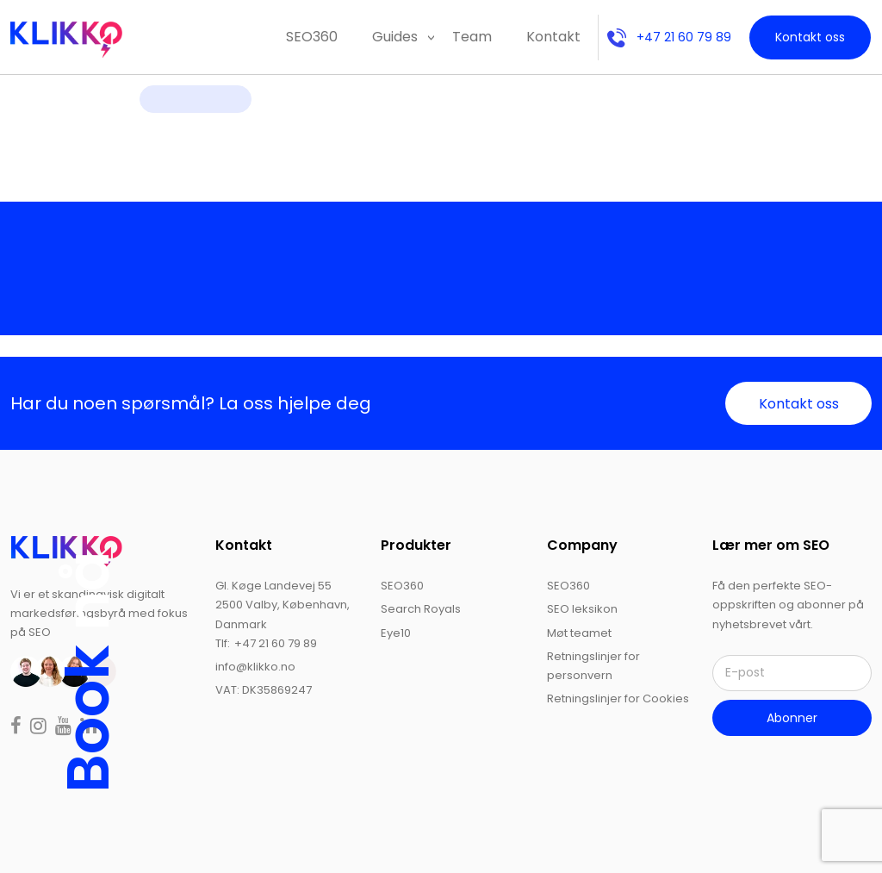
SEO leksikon (582, 609)
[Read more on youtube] (65, 728)
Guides (395, 37)
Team (472, 37)
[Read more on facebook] (17, 728)
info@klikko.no (255, 666)
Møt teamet (579, 633)
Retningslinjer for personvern (593, 665)
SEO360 (312, 37)
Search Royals (421, 609)
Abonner (792, 717)
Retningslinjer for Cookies (618, 698)
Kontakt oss (810, 37)
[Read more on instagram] (40, 728)
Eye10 (396, 633)
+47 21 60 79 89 (669, 37)
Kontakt (553, 37)
